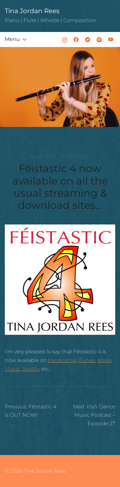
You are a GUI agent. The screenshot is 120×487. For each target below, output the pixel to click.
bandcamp (62, 360)
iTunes (86, 360)
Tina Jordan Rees (32, 11)
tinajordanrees (76, 156)
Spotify (30, 369)
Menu (12, 39)
